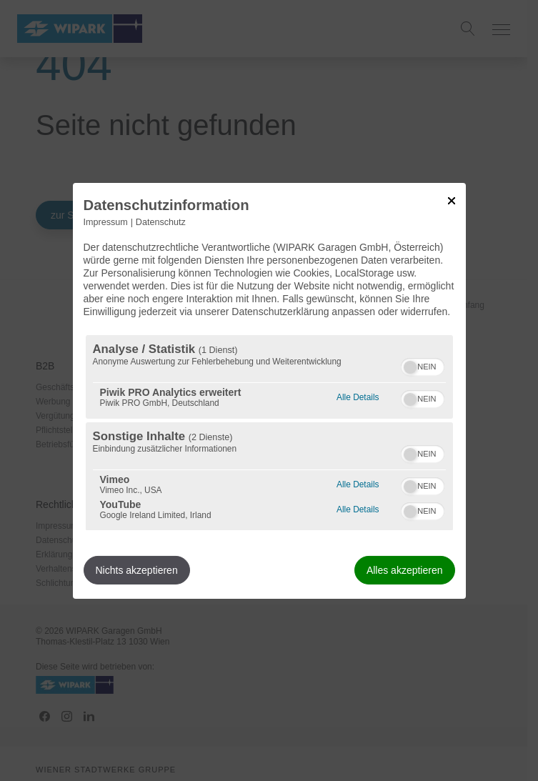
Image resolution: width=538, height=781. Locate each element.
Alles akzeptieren (405, 570)
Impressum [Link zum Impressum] (106, 222)
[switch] (422, 365)
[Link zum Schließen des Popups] (451, 200)
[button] (410, 367)
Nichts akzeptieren (137, 570)
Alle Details (358, 395)
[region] (269, 432)
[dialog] (269, 390)
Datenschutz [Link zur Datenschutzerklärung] (161, 222)
